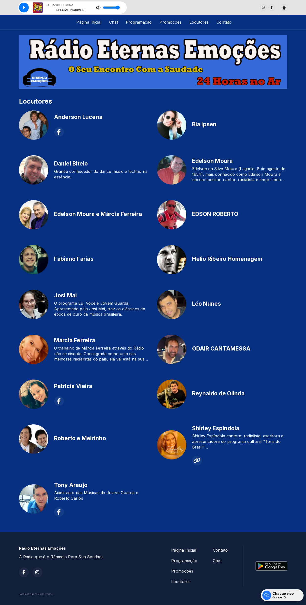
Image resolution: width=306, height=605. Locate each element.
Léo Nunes (206, 303)
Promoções (170, 22)
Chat (113, 22)
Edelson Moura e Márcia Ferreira (98, 214)
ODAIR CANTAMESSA (221, 348)
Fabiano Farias (74, 258)
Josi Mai (65, 295)
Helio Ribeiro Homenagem (227, 258)
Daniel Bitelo (71, 163)
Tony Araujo (71, 485)
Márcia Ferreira (74, 340)
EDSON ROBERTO (215, 214)
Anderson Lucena (78, 117)
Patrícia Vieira (73, 386)
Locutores (199, 22)
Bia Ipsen (204, 124)
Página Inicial (88, 22)
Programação (139, 22)
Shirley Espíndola (215, 428)
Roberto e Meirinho (80, 438)
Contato (224, 22)
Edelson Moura (212, 160)
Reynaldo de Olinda (218, 393)
